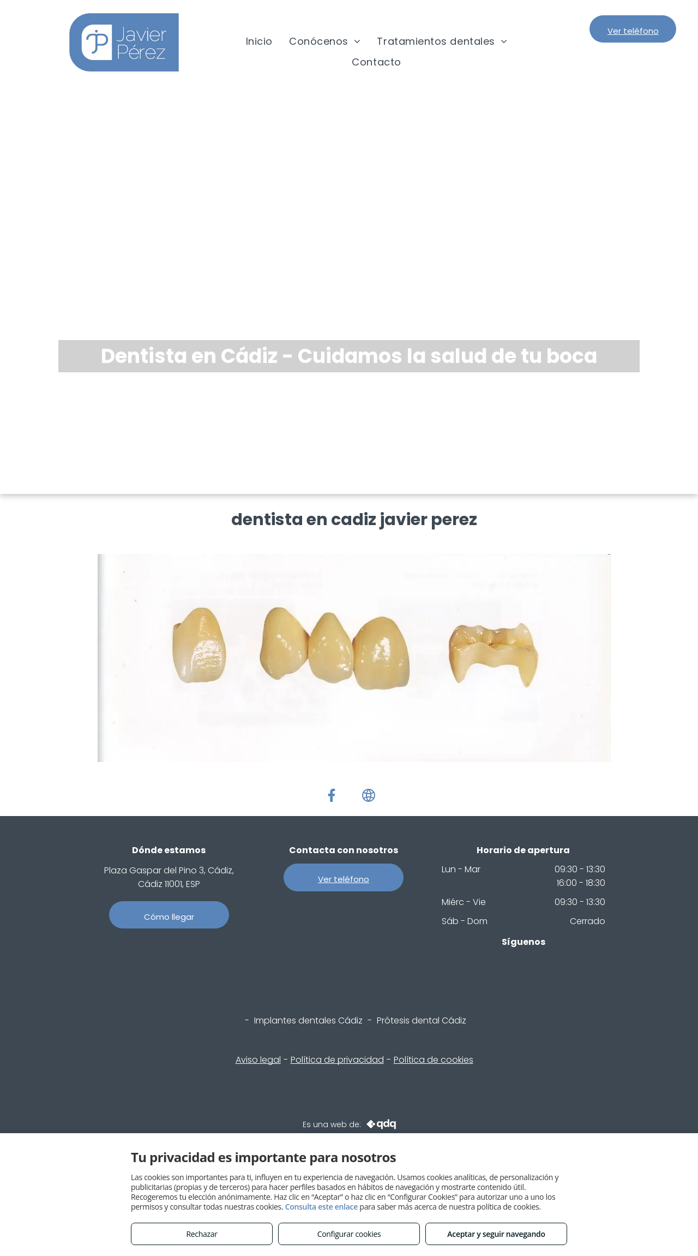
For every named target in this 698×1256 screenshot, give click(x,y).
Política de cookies (433, 1059)
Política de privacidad (337, 1059)
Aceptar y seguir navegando (496, 1234)
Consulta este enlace (321, 1206)
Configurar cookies (349, 1234)
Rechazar (201, 1234)
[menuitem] (259, 41)
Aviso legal (258, 1059)
